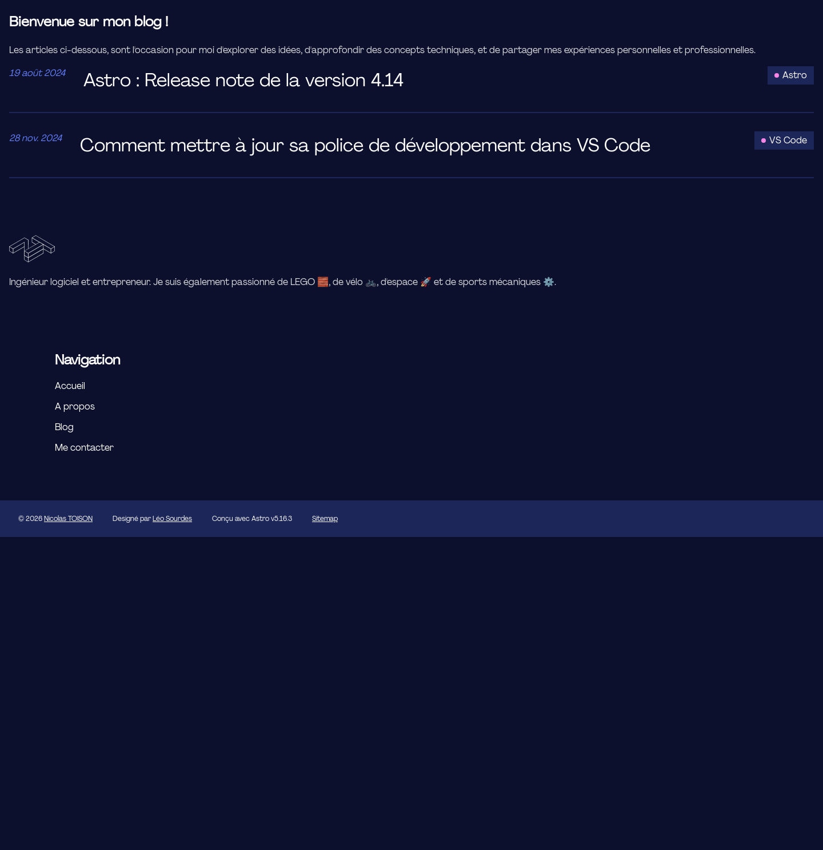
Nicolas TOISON (68, 518)
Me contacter (84, 448)
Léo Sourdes (172, 518)
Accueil (70, 386)
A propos (75, 406)
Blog (64, 427)
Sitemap (325, 518)
